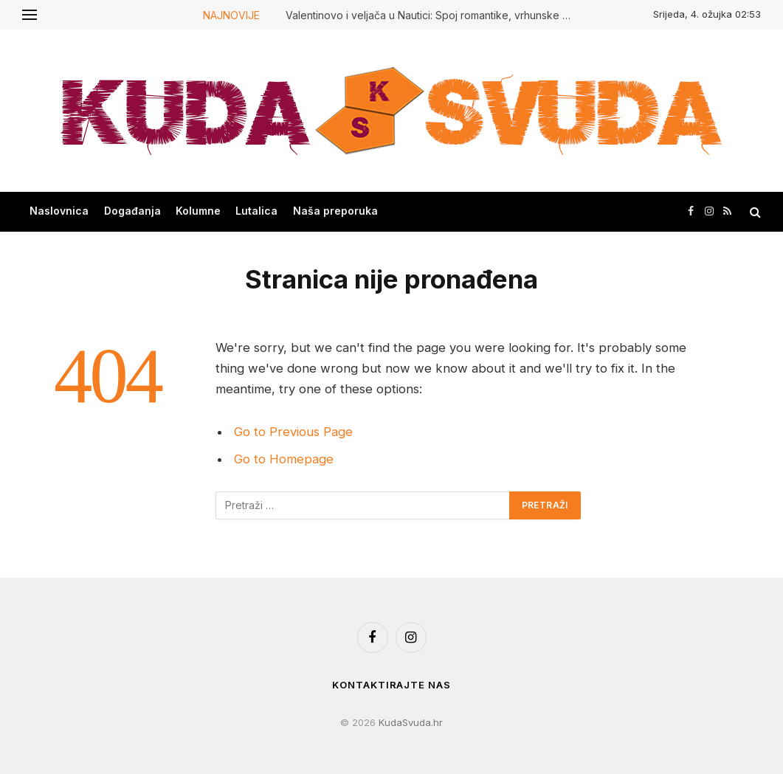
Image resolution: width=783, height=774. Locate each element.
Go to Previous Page (293, 431)
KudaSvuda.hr (411, 722)
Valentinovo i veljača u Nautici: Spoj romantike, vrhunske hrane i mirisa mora (433, 15)
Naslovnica (59, 210)
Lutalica (256, 210)
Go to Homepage (284, 459)
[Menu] (29, 15)
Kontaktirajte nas (391, 685)
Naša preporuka (335, 210)
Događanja (132, 210)
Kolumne (198, 210)
